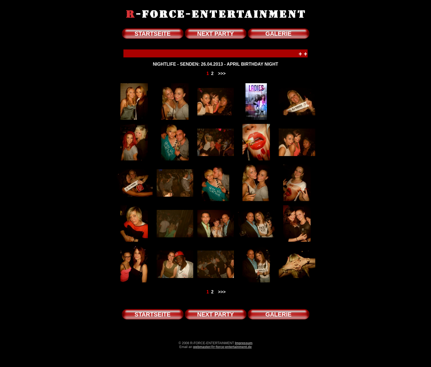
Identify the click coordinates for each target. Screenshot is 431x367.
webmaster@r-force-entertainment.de (222, 347)
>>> (222, 73)
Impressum (243, 343)
